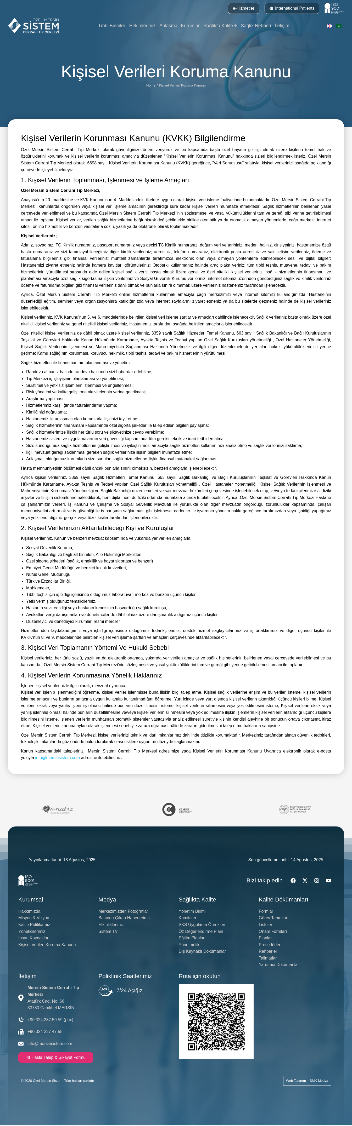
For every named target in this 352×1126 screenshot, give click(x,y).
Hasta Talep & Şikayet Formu (56, 1058)
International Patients (292, 8)
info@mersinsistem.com (57, 759)
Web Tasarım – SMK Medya (307, 1082)
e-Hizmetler (243, 8)
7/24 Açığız (129, 992)
